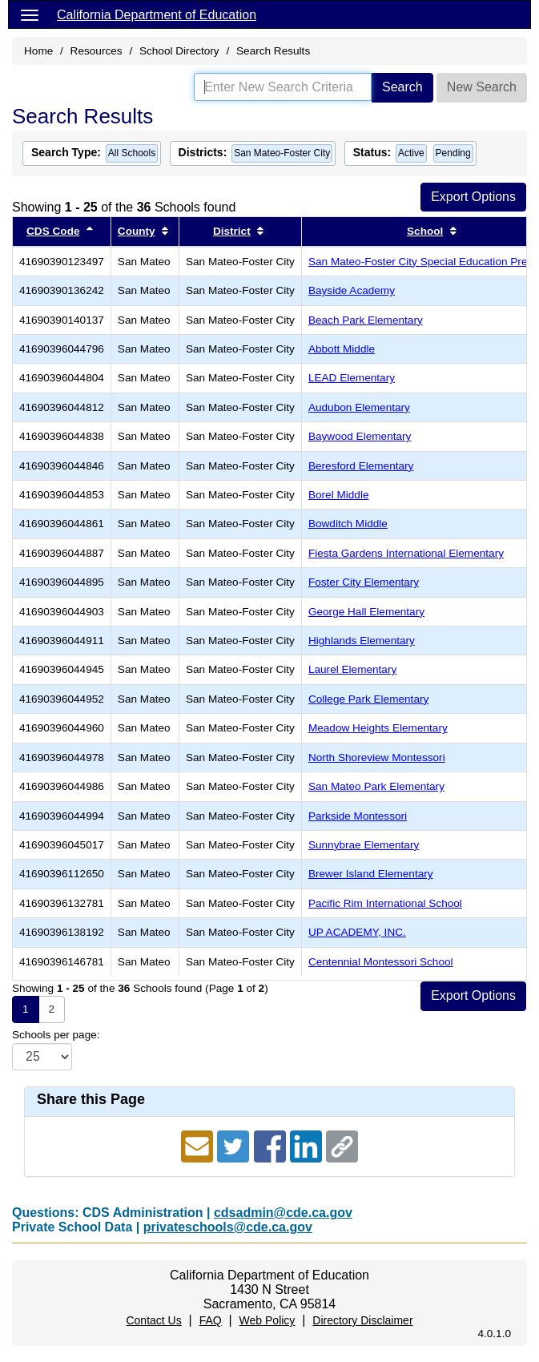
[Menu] (29, 14)
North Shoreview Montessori (376, 758)
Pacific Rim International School (385, 903)
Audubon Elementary (359, 407)
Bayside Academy (351, 290)
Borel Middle (338, 495)
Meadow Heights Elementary (378, 728)
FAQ (210, 1320)
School (425, 231)
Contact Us (153, 1320)
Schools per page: (56, 1035)
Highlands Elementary (361, 641)
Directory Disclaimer (362, 1320)
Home (38, 51)
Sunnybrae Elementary (363, 845)
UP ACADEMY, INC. (357, 932)
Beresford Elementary (360, 466)
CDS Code (52, 231)
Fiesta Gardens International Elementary (406, 553)
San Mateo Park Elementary (376, 786)
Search (402, 87)
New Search (482, 87)
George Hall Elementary (366, 612)
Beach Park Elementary (365, 320)
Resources (96, 51)
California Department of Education (156, 15)
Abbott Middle (341, 349)
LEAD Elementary (351, 378)
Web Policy (267, 1320)
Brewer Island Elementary (370, 874)
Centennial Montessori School (380, 962)
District (232, 231)
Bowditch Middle (348, 524)
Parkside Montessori (357, 816)
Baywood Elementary (359, 436)
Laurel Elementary (352, 669)
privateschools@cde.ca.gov (227, 1227)
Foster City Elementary (363, 582)
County (136, 231)
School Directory (179, 51)
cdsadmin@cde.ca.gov (283, 1212)
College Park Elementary (368, 699)
